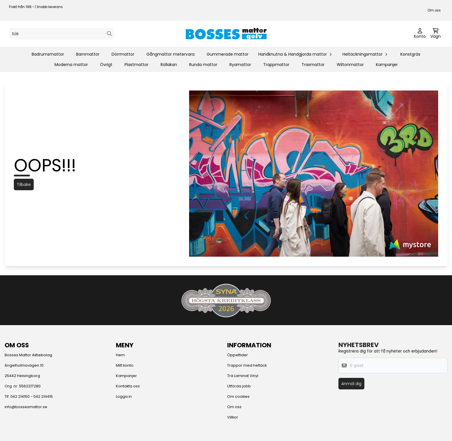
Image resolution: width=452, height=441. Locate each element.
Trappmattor (276, 64)
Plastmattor (136, 64)
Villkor (232, 417)
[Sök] (61, 33)
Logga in (124, 396)
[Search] (109, 33)
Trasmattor (313, 64)
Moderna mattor (71, 64)
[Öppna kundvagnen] (435, 34)
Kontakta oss (128, 386)
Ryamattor (240, 64)
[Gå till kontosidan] (420, 34)
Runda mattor (203, 64)
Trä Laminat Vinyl (242, 375)
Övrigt (106, 64)
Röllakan (169, 64)
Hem (120, 355)
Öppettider (237, 355)
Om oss (434, 10)
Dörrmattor (123, 54)
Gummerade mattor (227, 54)
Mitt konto (124, 365)
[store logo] (226, 33)
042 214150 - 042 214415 (31, 396)
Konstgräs (410, 54)
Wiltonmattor (350, 64)
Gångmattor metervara (170, 54)
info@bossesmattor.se (26, 406)
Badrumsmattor (48, 54)
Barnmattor (87, 54)
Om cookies (238, 396)
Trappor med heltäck (247, 365)
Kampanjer (387, 64)
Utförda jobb (239, 386)
